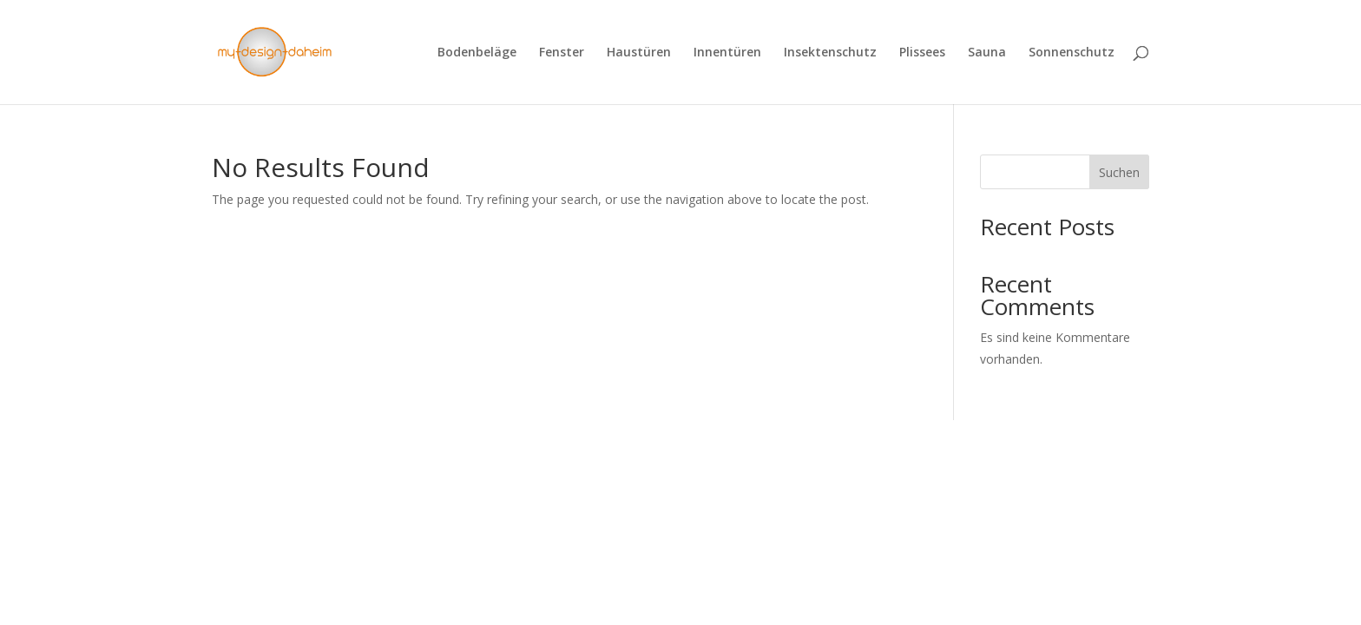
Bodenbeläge (476, 53)
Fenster (561, 53)
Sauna (987, 53)
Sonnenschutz (1071, 53)
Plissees (922, 53)
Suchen (1119, 172)
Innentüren (727, 53)
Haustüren (639, 53)
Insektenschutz (830, 53)
